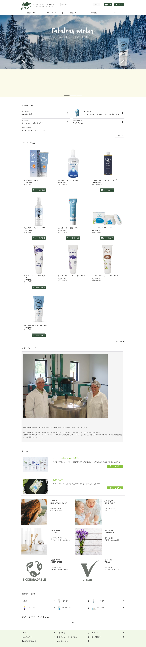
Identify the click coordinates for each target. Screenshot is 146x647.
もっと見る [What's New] (119, 136)
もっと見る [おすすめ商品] (120, 341)
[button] (52, 13)
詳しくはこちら (115, 466)
